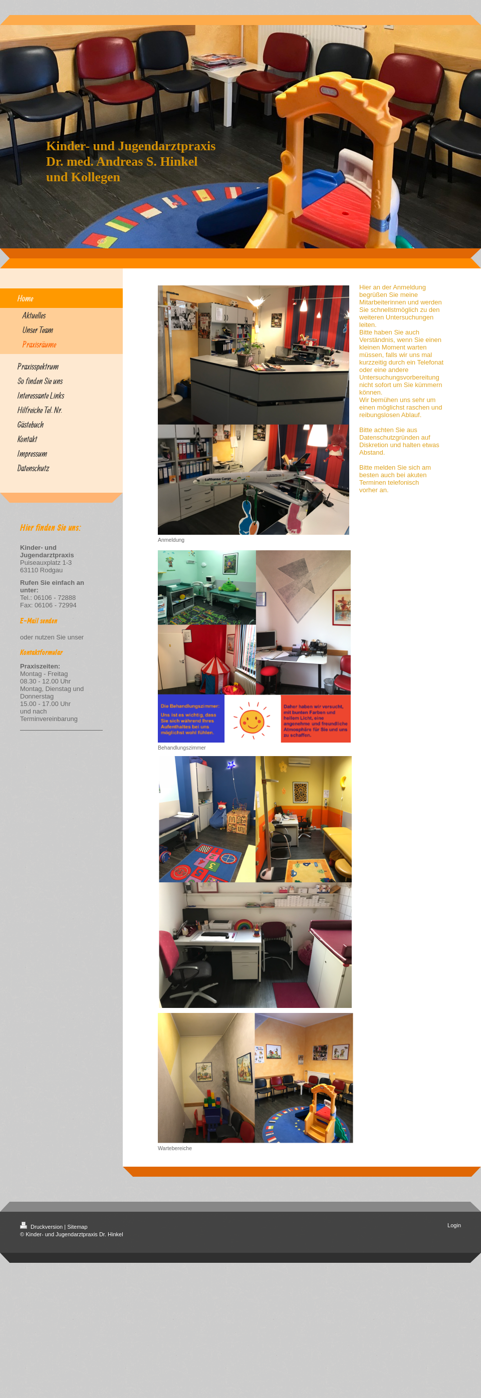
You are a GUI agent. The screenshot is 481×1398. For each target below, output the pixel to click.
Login (454, 1225)
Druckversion (42, 1227)
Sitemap (77, 1227)
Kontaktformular (41, 652)
